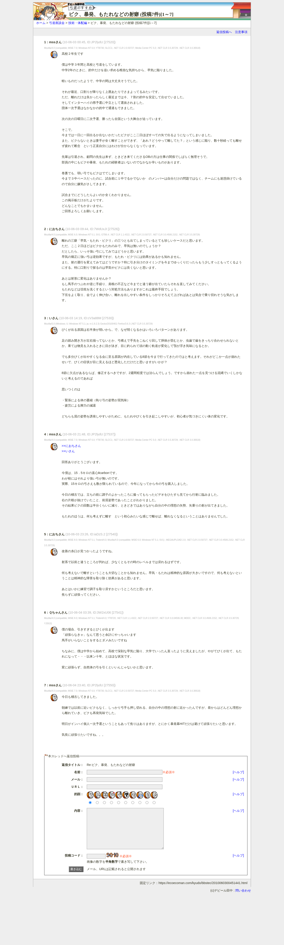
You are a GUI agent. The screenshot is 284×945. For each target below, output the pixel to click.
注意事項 (241, 32)
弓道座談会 (57, 23)
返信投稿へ (224, 32)
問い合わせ (243, 898)
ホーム (40, 23)
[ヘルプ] (238, 772)
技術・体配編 (77, 23)
